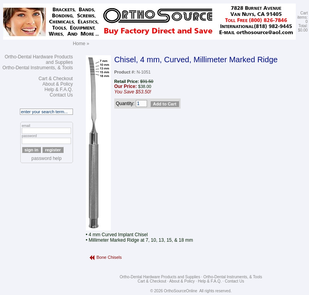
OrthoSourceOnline (180, 291)
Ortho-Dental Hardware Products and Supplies (160, 277)
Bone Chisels (109, 257)
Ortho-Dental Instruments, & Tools (37, 67)
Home (79, 43)
